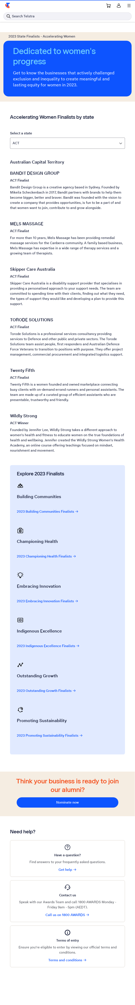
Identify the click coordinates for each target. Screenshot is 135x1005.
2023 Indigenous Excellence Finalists (48, 646)
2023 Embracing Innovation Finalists (47, 601)
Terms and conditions (67, 960)
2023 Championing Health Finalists (46, 556)
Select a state (21, 133)
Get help (68, 869)
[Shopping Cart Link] (108, 5)
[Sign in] (119, 5)
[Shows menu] (129, 5)
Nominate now (67, 802)
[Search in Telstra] (67, 16)
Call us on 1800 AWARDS (67, 915)
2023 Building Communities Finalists (48, 511)
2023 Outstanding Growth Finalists (46, 690)
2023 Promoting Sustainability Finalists (50, 735)
